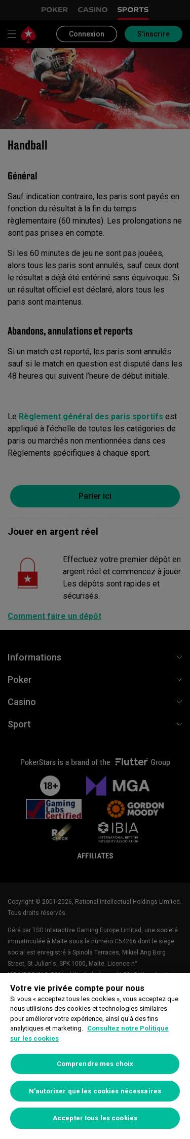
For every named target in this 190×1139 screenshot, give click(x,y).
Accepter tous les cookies (95, 1118)
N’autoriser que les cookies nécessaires (95, 1091)
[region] (95, 1056)
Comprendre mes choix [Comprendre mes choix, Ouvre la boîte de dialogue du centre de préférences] (95, 1064)
